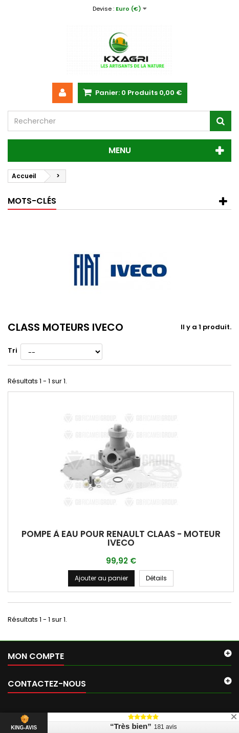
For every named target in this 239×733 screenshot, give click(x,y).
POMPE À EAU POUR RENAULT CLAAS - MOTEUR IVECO (121, 538)
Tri (12, 350)
